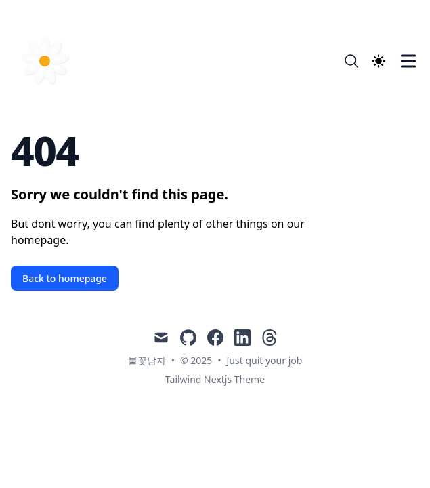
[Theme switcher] (378, 61)
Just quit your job (265, 360)
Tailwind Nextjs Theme (215, 379)
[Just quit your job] (49, 61)
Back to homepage (64, 278)
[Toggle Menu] (408, 61)
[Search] (351, 61)
